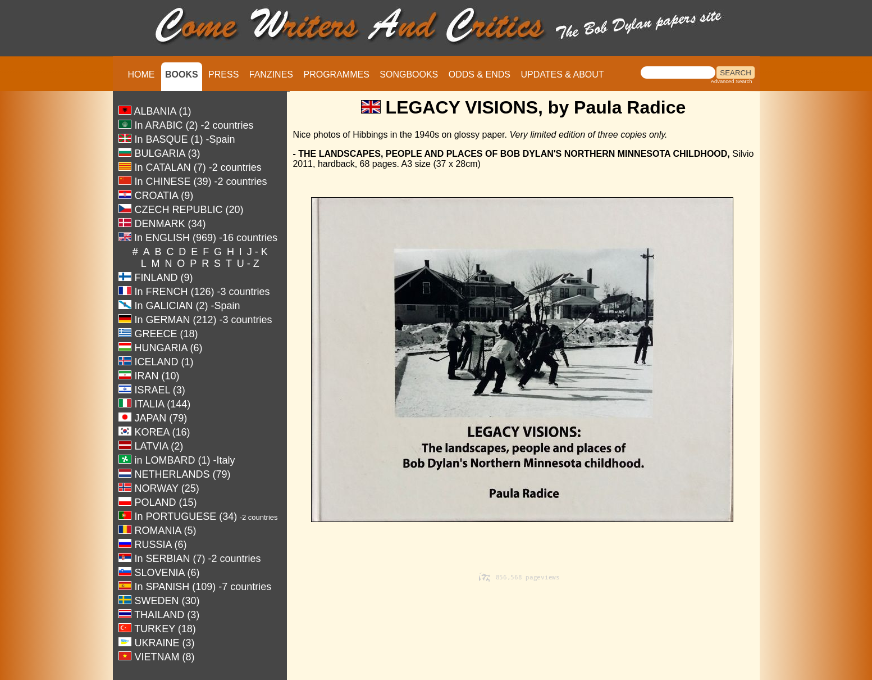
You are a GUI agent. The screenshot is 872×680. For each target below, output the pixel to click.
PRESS (223, 74)
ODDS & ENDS (479, 74)
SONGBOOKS (409, 74)
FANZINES (271, 74)
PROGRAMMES (336, 74)
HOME (141, 74)
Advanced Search (731, 81)
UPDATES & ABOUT (562, 74)
